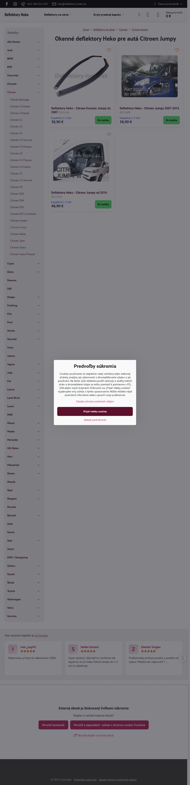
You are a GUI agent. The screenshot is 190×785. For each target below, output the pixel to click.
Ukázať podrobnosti (95, 420)
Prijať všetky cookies (95, 411)
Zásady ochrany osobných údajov (95, 401)
